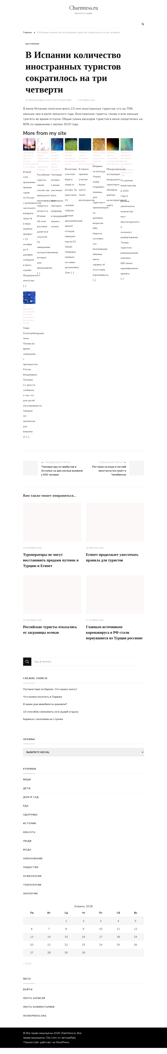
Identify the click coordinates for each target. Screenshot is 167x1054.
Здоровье (30, 820)
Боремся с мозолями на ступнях (43, 725)
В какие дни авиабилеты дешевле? (45, 710)
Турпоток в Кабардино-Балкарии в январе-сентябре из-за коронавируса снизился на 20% (127, 163)
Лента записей (34, 1004)
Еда (26, 811)
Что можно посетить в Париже (42, 703)
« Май (27, 970)
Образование (33, 864)
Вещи (27, 785)
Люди (27, 847)
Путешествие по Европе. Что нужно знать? (50, 695)
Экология (30, 899)
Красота (29, 838)
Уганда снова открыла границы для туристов (99, 156)
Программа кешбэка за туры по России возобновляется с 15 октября (29, 159)
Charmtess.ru (83, 8)
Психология (32, 882)
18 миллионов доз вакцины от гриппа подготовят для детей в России (28, 313)
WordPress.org (35, 1021)
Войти (27, 995)
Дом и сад (31, 803)
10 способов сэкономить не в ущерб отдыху (50, 718)
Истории (29, 829)
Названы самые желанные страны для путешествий (85, 157)
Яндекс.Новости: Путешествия (54, 100)
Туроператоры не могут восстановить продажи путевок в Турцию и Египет (51, 559)
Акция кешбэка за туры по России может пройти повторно (55, 160)
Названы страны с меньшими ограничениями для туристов (113, 157)
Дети (26, 794)
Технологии (32, 890)
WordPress (62, 1048)
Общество (31, 873)
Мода (27, 855)
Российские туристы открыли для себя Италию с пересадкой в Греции (43, 159)
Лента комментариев (38, 1013)
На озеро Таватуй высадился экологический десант (71, 157)
